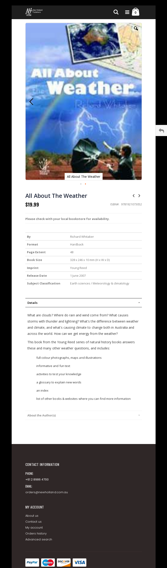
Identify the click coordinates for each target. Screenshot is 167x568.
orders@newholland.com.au (46, 492)
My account (34, 527)
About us (32, 516)
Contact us (33, 521)
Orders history (36, 533)
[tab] (83, 302)
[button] (136, 32)
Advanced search (38, 539)
